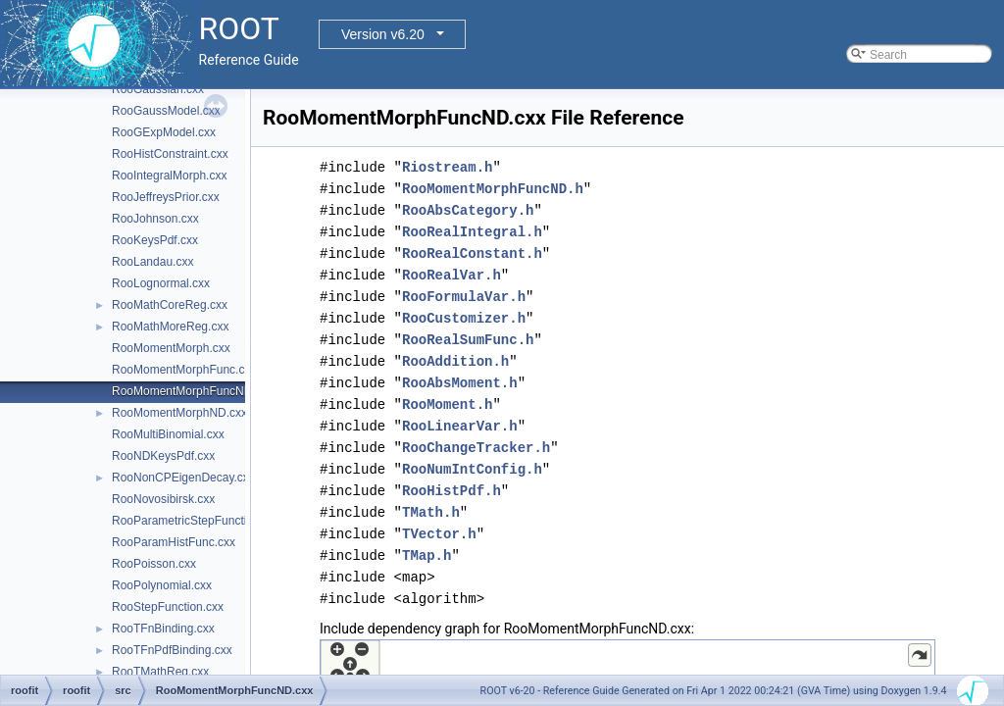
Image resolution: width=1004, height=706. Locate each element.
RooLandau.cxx (152, 262)
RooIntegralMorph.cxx (169, 175)
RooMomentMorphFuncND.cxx (193, 391)
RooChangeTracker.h (476, 447)
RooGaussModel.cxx (166, 111)
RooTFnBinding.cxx (163, 628)
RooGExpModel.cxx (164, 132)
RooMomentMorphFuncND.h (492, 188)
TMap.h (426, 555)
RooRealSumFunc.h (467, 339)
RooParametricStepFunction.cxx (196, 521)
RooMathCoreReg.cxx (169, 305)
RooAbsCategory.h (467, 210)
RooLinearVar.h (460, 426)
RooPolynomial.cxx (162, 585)
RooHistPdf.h (451, 490)
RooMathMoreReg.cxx (170, 326)
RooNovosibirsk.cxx (163, 499)
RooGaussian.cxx (158, 89)
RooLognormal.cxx (161, 283)
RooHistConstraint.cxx (170, 154)
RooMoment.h (447, 404)
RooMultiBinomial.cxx (168, 434)
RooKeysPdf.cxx (155, 240)
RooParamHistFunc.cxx (173, 542)
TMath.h (431, 512)
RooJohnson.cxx (155, 219)
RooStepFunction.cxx (168, 607)
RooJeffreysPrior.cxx (166, 197)
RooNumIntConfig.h (472, 469)
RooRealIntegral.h (472, 232)
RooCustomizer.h (464, 318)
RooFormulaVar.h (464, 296)
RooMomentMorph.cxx (171, 348)
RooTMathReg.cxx (160, 672)
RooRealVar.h (451, 275)
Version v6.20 (383, 34)
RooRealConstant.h (472, 253)
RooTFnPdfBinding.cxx (172, 650)
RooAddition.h (455, 361)
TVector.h (439, 534)
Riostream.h (447, 167)
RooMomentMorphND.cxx (179, 413)
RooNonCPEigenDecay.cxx (183, 477)
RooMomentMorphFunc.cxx (184, 370)
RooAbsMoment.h (460, 383)
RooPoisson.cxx (154, 564)
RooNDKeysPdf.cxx (163, 456)
